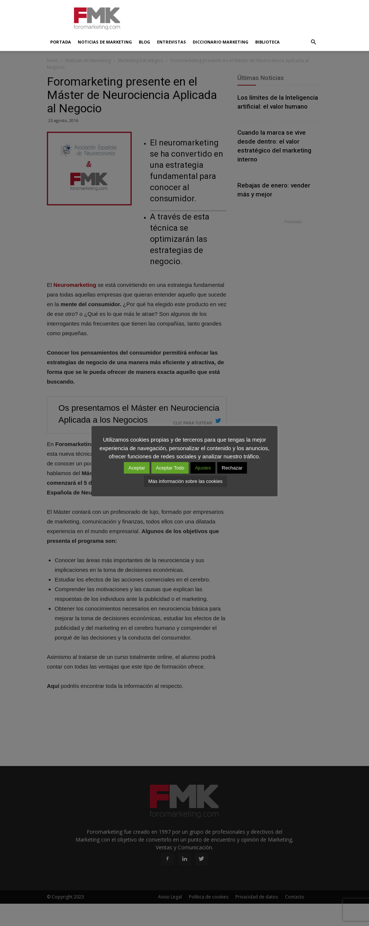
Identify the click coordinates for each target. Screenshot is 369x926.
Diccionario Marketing (220, 42)
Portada (60, 42)
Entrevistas (171, 42)
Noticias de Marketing (105, 42)
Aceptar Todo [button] (170, 468)
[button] (313, 42)
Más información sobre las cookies (185, 481)
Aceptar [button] (136, 468)
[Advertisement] (235, 16)
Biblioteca (267, 42)
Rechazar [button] (232, 468)
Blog (144, 42)
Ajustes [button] (203, 468)
